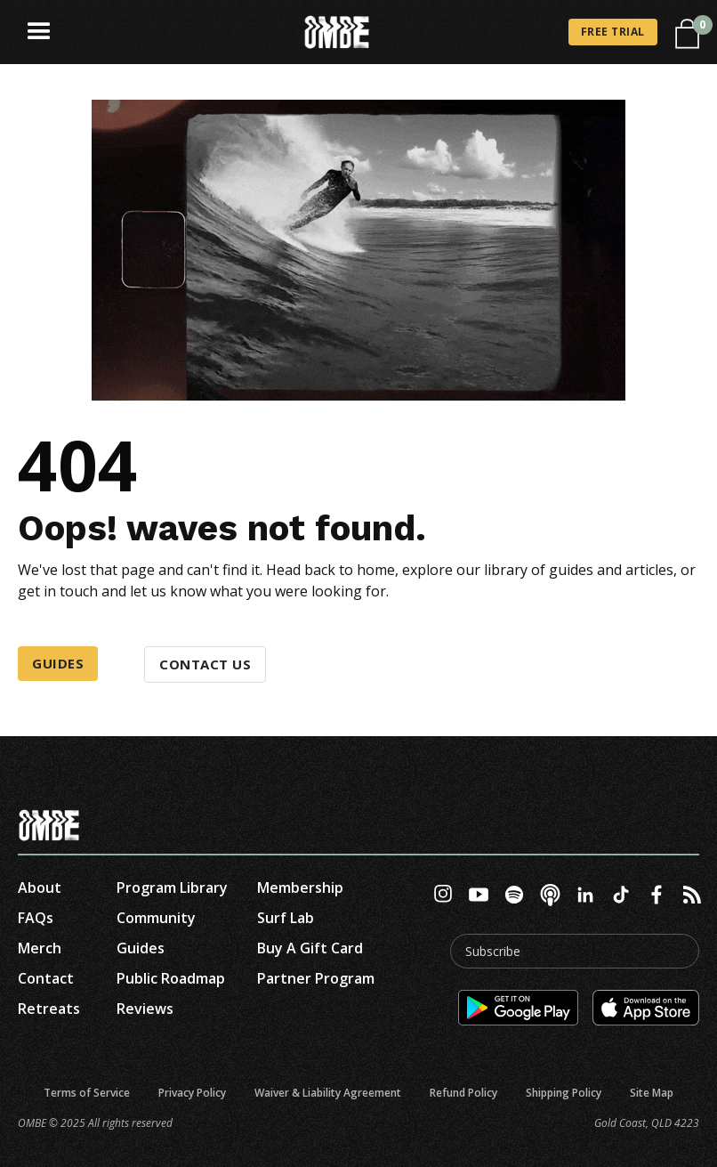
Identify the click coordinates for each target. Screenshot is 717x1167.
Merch (39, 948)
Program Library (172, 887)
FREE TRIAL (613, 31)
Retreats (49, 1008)
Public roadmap (171, 978)
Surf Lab (285, 918)
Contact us (205, 664)
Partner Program (316, 978)
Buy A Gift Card (310, 948)
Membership (300, 887)
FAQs (35, 918)
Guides (58, 663)
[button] (39, 32)
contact (46, 978)
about (39, 887)
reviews (145, 1008)
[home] (337, 32)
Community (156, 918)
